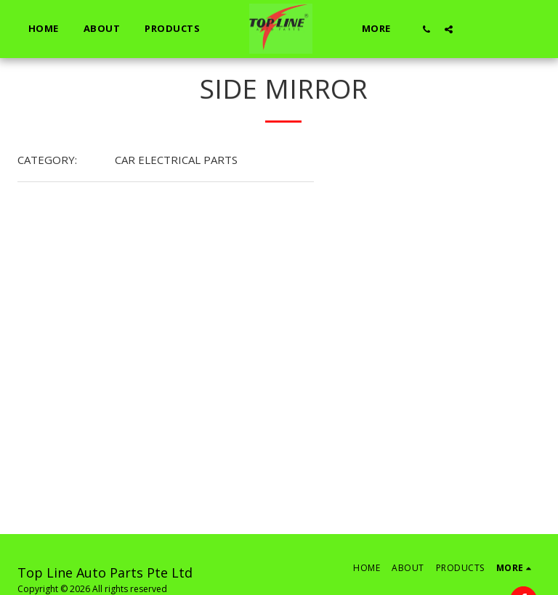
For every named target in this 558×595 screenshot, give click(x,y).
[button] (426, 29)
